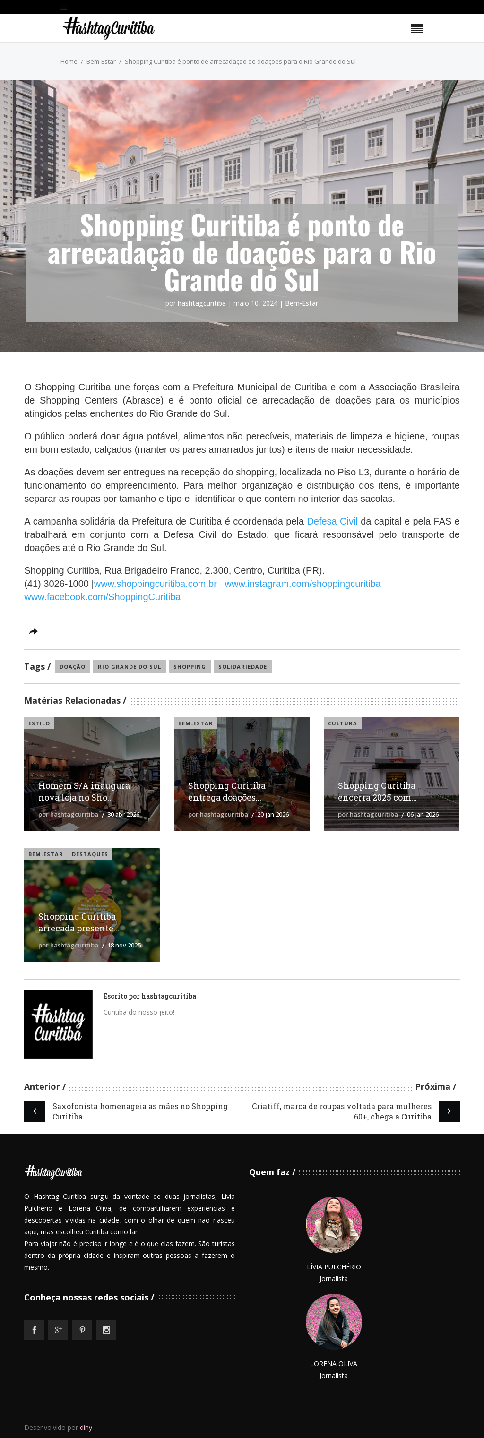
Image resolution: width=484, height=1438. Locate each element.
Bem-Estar (101, 61)
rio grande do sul (129, 666)
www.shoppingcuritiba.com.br (155, 583)
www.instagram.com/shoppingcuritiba (303, 583)
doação (73, 666)
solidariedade (242, 666)
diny (86, 1427)
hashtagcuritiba (202, 303)
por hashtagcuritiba (68, 814)
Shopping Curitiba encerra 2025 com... (377, 791)
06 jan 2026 (423, 814)
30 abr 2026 (123, 814)
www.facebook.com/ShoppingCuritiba (102, 597)
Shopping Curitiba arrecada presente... (78, 922)
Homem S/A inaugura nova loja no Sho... (84, 791)
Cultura (342, 723)
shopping (189, 666)
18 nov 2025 (124, 945)
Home (69, 61)
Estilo (39, 723)
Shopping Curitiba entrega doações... (227, 791)
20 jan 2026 (273, 814)
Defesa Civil (334, 521)
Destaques (90, 854)
